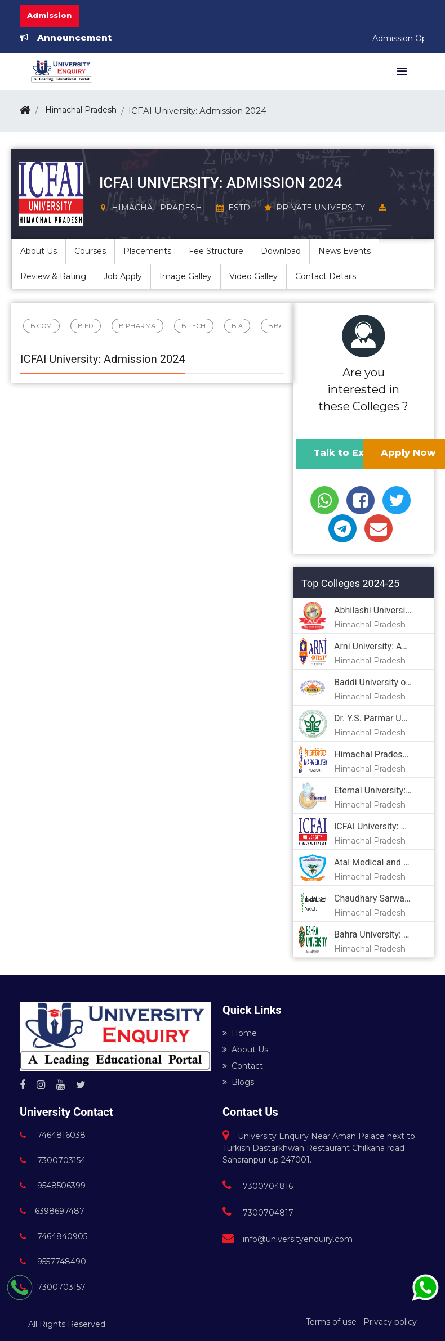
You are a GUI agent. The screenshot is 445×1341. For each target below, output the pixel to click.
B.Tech (193, 326)
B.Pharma (137, 326)
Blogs (238, 1082)
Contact (242, 1066)
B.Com (41, 326)
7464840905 (53, 1236)
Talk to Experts (352, 452)
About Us (245, 1049)
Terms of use (331, 1322)
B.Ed (86, 326)
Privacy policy (390, 1322)
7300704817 (257, 1213)
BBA (276, 326)
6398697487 (52, 1211)
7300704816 (257, 1186)
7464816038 (53, 1135)
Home (239, 1033)
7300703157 (53, 1287)
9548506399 (53, 1186)
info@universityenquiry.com (287, 1239)
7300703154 (53, 1160)
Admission (49, 15)
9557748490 (53, 1262)
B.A (237, 326)
